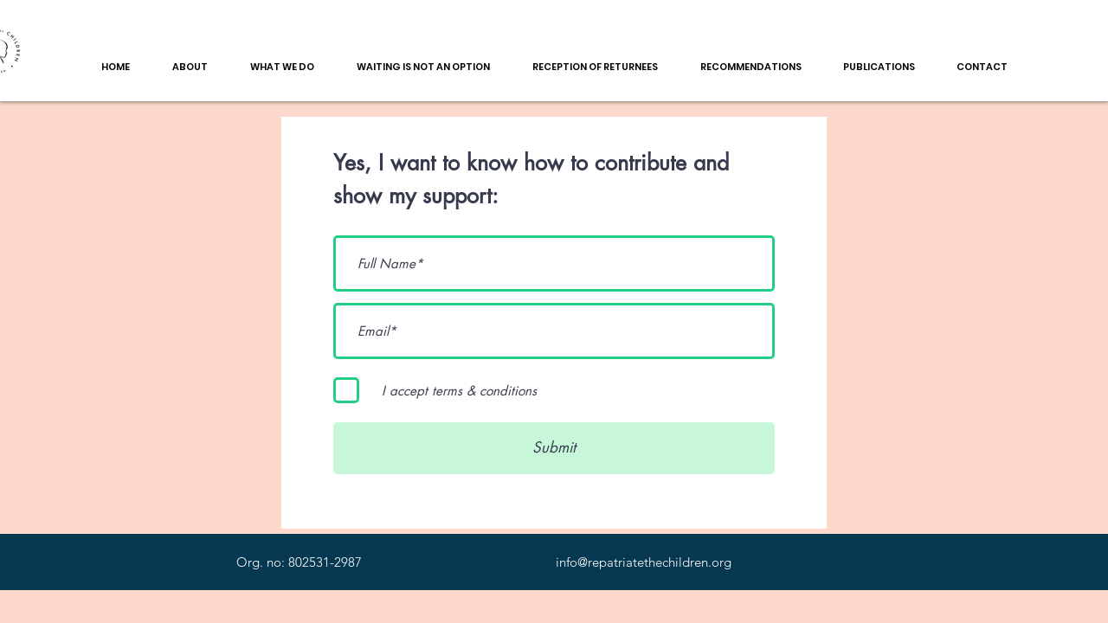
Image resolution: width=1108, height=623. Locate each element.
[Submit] (554, 448)
